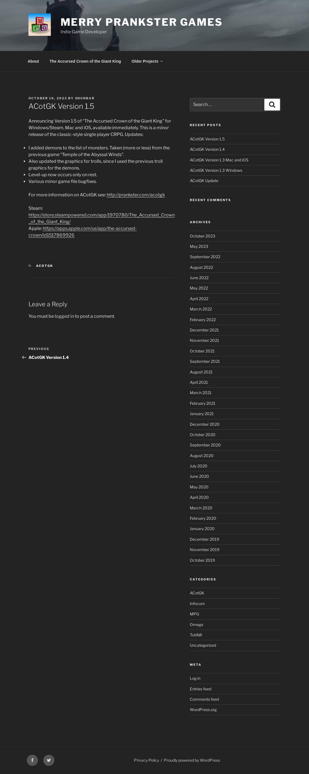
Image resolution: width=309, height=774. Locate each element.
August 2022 (201, 267)
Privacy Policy (146, 760)
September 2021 (205, 361)
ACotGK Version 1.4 (207, 149)
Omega (196, 624)
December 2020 (205, 424)
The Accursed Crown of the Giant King (85, 61)
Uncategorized (203, 645)
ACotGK (44, 266)
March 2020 (201, 507)
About (33, 61)
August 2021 (201, 372)
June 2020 (199, 476)
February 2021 (202, 403)
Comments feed (204, 699)
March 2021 (201, 392)
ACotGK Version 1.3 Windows (216, 170)
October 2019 (202, 560)
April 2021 (199, 382)
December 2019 (204, 539)
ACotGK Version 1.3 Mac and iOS (219, 159)
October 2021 (202, 351)
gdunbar (85, 98)
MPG (194, 613)
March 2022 (201, 309)
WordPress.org (203, 709)
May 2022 (199, 288)
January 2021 (202, 413)
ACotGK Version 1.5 (207, 139)
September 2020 (205, 445)
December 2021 (204, 330)
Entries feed (200, 688)
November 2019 (204, 549)
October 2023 (202, 236)
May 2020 (199, 486)
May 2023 (199, 246)
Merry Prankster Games (142, 22)
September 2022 (205, 256)
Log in (195, 678)
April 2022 (199, 298)
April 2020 (199, 497)
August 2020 (202, 455)
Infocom (197, 603)
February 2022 (203, 319)
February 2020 (203, 518)
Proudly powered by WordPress (192, 760)
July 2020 (198, 466)
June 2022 (199, 277)
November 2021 (204, 340)
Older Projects (148, 61)
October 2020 (202, 434)
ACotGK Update (204, 180)
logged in (64, 316)
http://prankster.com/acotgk (136, 194)
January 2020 (202, 528)
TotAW (196, 634)
